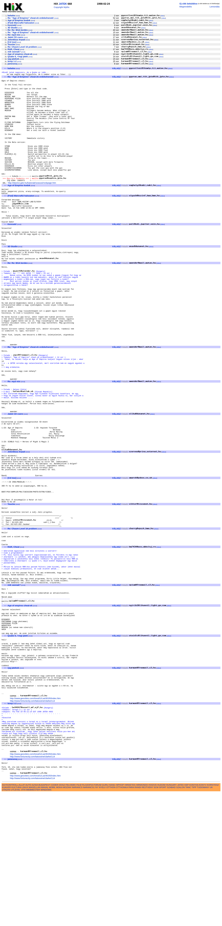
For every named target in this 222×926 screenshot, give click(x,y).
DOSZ (62, 918)
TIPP (194, 920)
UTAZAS (6, 923)
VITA (23, 923)
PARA (131, 920)
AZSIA (35, 918)
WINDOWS (45, 923)
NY (96, 920)
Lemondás (215, 6)
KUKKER (6, 920)
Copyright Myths (61, 7)
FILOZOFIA (87, 918)
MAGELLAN (34, 920)
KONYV (202, 918)
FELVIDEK (71, 918)
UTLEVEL (15, 923)
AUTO (28, 918)
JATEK (63, 3)
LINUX (25, 920)
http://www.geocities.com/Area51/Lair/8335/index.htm (35, 819)
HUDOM (161, 918)
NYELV (102, 920)
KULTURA (16, 920)
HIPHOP (120, 918)
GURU (105, 918)
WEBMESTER (33, 923)
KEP (186, 918)
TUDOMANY (203, 920)
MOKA (59, 920)
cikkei (162, 16)
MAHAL (44, 920)
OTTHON (110, 920)
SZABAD (171, 920)
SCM (156, 920)
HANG (112, 918)
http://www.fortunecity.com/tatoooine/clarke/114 (32, 821)
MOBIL (52, 920)
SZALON (180, 920)
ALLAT (22, 918)
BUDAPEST (44, 918)
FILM (78, 918)
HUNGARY (171, 918)
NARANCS (77, 920)
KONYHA (193, 918)
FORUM (97, 918)
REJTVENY (147, 920)
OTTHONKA (122, 920)
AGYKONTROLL (10, 918)
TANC (188, 920)
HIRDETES (130, 918)
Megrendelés (185, 6)
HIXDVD (153, 918)
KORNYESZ (213, 918)
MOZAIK (67, 920)
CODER (54, 918)
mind (17, 16)
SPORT (162, 920)
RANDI (138, 920)
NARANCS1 (89, 920)
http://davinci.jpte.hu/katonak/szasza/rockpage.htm (32, 205)
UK (211, 920)
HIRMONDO (142, 918)
